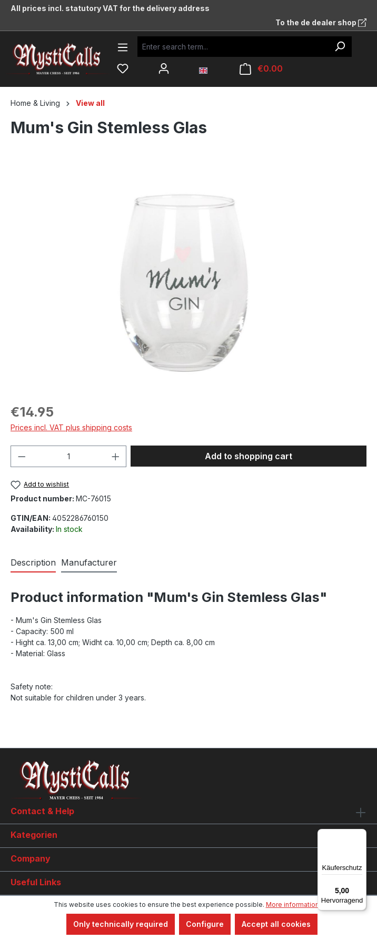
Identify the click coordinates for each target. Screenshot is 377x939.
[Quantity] (68, 456)
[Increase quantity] (116, 456)
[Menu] (122, 47)
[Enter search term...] (232, 46)
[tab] (33, 562)
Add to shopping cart (248, 456)
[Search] (340, 46)
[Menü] (360, 835)
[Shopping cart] (261, 69)
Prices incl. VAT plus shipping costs (71, 427)
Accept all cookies (276, 924)
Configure (205, 924)
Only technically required (120, 924)
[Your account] (163, 68)
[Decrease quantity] (22, 456)
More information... (295, 904)
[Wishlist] (122, 68)
